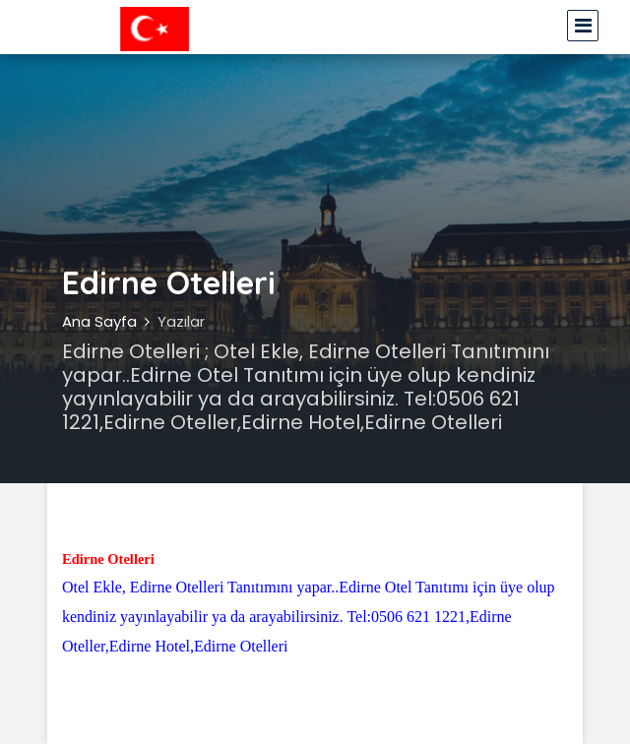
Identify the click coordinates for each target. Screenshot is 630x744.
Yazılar (181, 321)
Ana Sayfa (99, 321)
